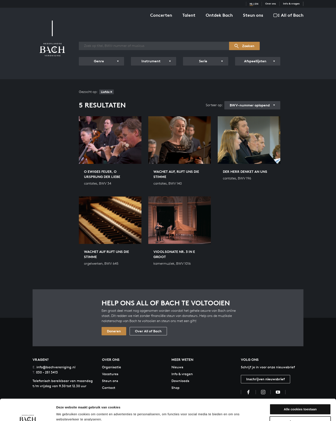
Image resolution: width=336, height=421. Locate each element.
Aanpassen (300, 403)
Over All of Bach (148, 331)
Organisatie (111, 367)
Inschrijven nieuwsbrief (265, 379)
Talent (188, 15)
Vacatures (110, 374)
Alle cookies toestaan (300, 391)
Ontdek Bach (219, 15)
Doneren (114, 331)
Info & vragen (291, 3)
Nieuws (177, 367)
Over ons (270, 3)
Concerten (161, 15)
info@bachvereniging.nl (54, 367)
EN (256, 3)
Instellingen (65, 412)
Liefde (106, 92)
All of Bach (288, 15)
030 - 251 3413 (45, 372)
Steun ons (253, 15)
